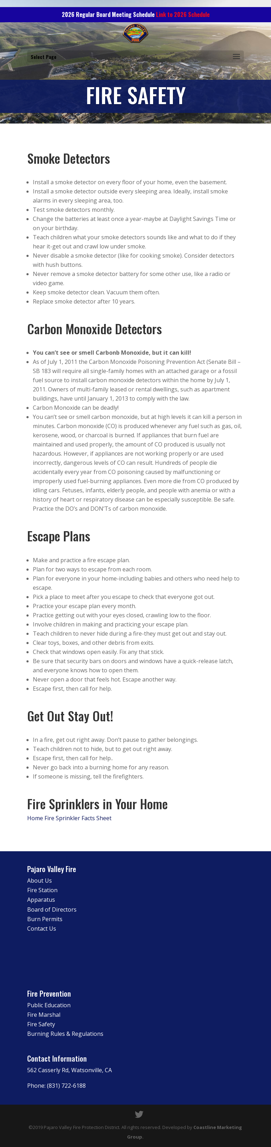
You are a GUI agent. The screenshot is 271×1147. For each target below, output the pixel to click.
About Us (39, 880)
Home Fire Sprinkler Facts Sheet (70, 818)
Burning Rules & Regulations (65, 1034)
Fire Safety (41, 1024)
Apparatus (41, 899)
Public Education (49, 1005)
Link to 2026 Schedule (183, 14)
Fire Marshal (43, 1015)
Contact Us (41, 928)
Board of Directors (52, 909)
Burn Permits (44, 919)
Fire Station (42, 890)
